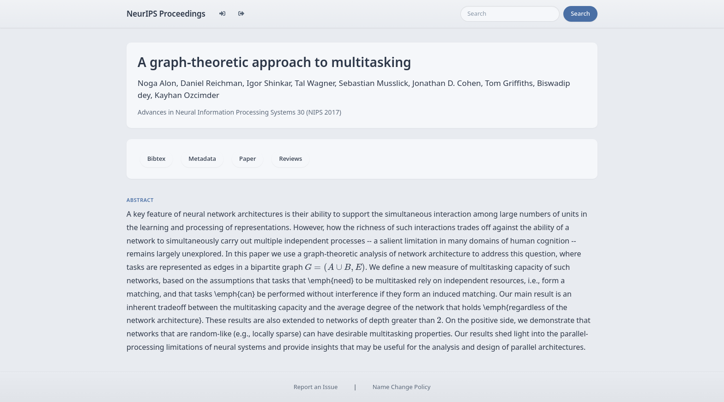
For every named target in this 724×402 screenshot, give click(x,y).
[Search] (510, 14)
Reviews (290, 158)
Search (580, 13)
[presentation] (335, 267)
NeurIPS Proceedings (166, 13)
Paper (247, 158)
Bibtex (156, 158)
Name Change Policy (402, 387)
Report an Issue (316, 387)
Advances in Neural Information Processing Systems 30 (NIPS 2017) (239, 112)
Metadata (202, 158)
